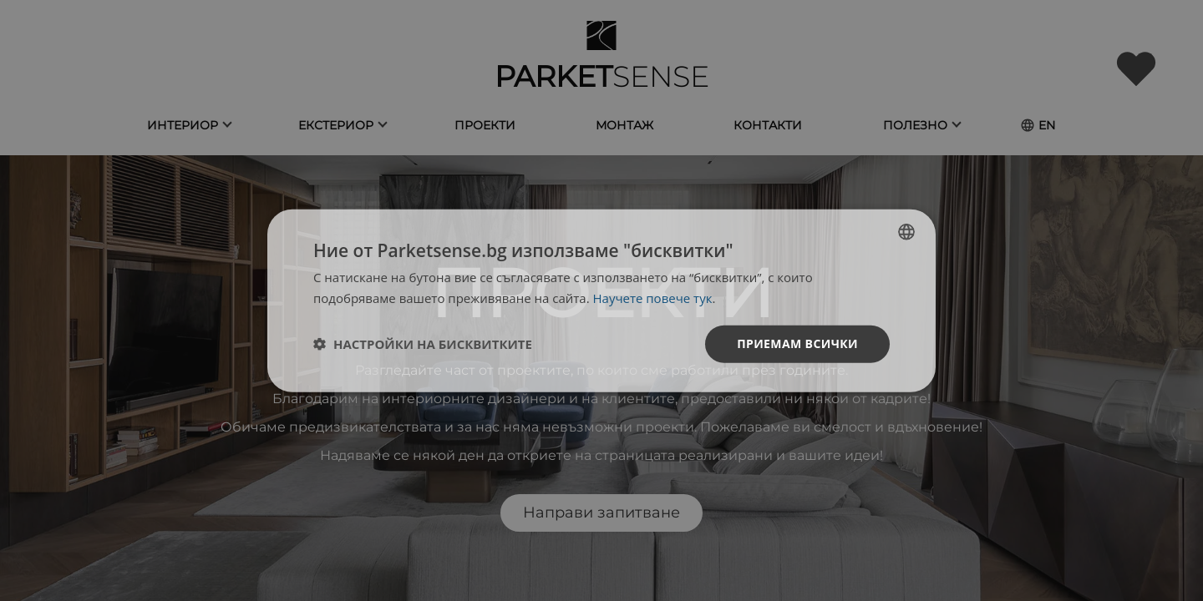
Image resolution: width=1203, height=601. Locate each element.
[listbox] (906, 232)
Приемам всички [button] (797, 343)
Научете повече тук (653, 298)
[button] (422, 343)
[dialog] (601, 301)
